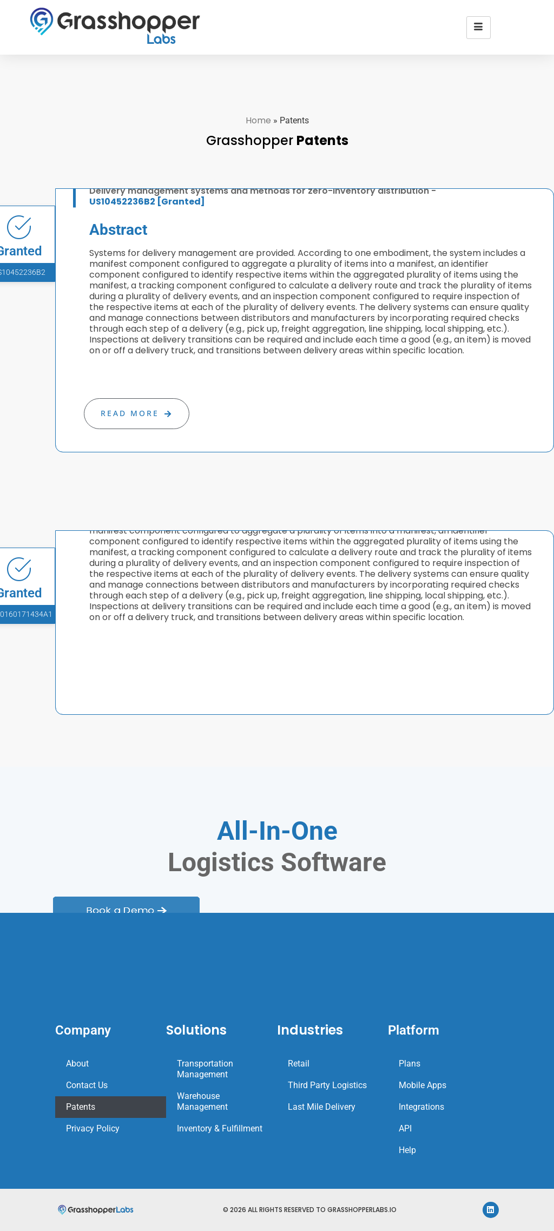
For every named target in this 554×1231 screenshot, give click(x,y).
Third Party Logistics (327, 1085)
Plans (409, 1063)
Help (407, 1150)
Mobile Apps (422, 1085)
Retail (298, 1063)
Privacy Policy (93, 1128)
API (405, 1128)
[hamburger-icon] (478, 27)
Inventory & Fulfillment (219, 1128)
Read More (137, 413)
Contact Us (87, 1085)
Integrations (421, 1107)
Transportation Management (205, 1068)
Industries (310, 1030)
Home (258, 120)
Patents (80, 1107)
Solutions (196, 1030)
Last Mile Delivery (321, 1107)
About (77, 1063)
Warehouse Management (202, 1101)
